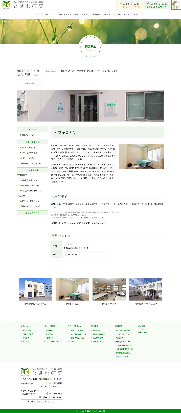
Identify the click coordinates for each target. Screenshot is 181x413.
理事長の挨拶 (27, 334)
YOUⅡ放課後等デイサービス (30, 190)
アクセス (127, 14)
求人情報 (117, 14)
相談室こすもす (33, 212)
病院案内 (25, 338)
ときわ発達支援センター (29, 180)
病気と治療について (53, 341)
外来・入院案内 (50, 326)
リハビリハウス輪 (26, 158)
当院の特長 (26, 330)
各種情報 (118, 326)
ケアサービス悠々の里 (28, 152)
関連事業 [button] (96, 14)
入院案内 (49, 334)
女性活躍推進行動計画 (124, 349)
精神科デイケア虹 (26, 135)
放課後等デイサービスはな (30, 206)
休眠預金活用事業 (123, 341)
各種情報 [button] (106, 14)
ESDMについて (75, 341)
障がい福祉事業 (33, 141)
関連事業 (94, 326)
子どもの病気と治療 (76, 338)
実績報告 (119, 338)
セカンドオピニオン (123, 334)
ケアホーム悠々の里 (27, 147)
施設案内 (25, 341)
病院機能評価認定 (123, 352)
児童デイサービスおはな (29, 201)
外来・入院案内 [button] (65, 14)
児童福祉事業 (33, 169)
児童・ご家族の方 (75, 326)
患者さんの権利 (122, 356)
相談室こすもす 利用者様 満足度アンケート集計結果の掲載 (89, 70)
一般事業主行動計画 (123, 345)
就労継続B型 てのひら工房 (29, 163)
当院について (26, 326)
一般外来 (49, 330)
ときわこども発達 (76, 330)
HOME (38, 14)
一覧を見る (29, 83)
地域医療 (33, 129)
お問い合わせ (139, 14)
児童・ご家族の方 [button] (81, 14)
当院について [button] (49, 14)
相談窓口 (49, 338)
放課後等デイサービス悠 (29, 185)
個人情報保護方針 (123, 330)
